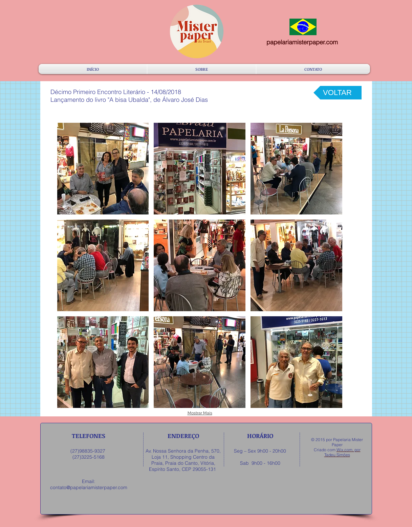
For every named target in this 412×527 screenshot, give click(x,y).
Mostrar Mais (200, 413)
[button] (103, 168)
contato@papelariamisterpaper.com (88, 487)
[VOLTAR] (337, 92)
